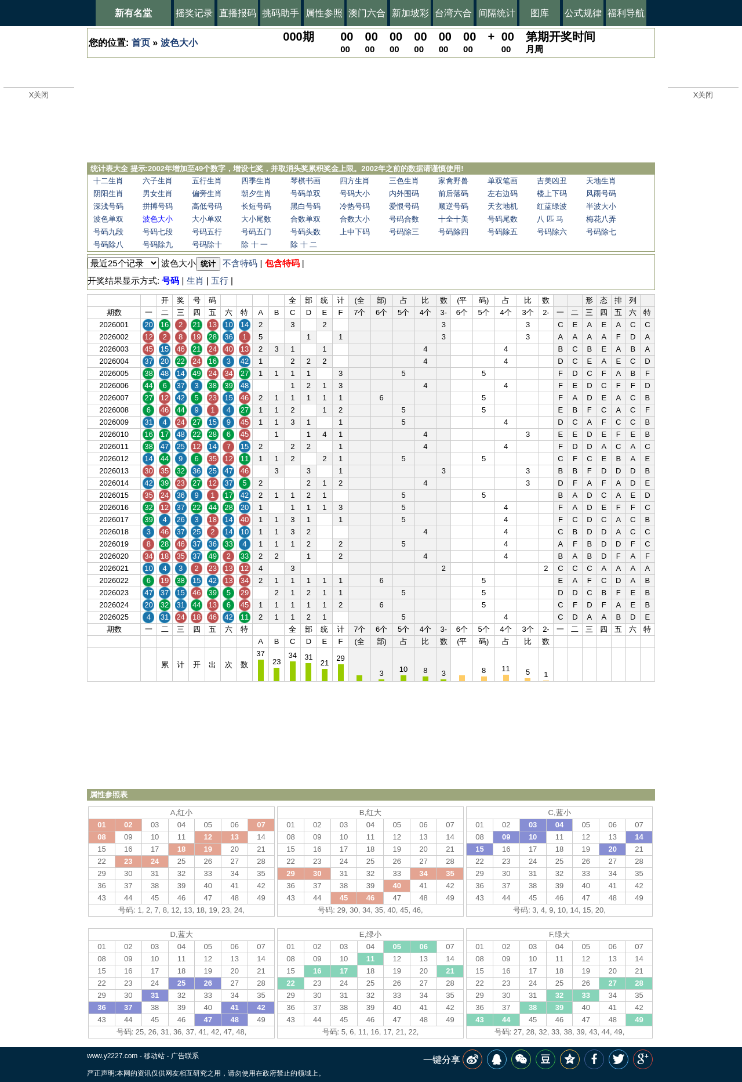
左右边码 (503, 193)
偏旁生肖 (207, 193)
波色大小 (179, 43)
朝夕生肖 (256, 193)
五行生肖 (207, 180)
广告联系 (185, 1056)
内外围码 (404, 193)
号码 (170, 280)
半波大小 (601, 206)
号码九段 (108, 231)
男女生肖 (158, 193)
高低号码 (207, 206)
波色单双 (108, 219)
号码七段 (158, 231)
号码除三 (404, 231)
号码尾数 (503, 219)
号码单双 (305, 193)
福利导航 (626, 13)
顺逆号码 (453, 206)
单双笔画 (503, 180)
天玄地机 (503, 206)
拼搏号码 (158, 206)
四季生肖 (256, 180)
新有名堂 (133, 13)
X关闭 (39, 95)
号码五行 (207, 231)
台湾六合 (453, 13)
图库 (539, 13)
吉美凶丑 (552, 180)
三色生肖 (404, 180)
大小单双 (207, 219)
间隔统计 (496, 13)
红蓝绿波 (552, 206)
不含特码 (240, 263)
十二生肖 (108, 180)
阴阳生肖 (108, 193)
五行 (219, 280)
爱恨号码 (404, 206)
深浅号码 (108, 206)
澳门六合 (366, 13)
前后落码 (453, 193)
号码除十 (207, 244)
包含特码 (282, 263)
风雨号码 (601, 193)
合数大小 (355, 219)
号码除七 (601, 231)
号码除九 (158, 244)
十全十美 (453, 219)
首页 (141, 43)
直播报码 (237, 13)
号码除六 (552, 231)
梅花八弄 (601, 219)
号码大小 (355, 193)
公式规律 (583, 13)
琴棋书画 (305, 180)
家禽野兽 (453, 180)
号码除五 (503, 231)
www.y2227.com (112, 1056)
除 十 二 (303, 244)
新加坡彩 (410, 13)
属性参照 (324, 13)
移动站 (154, 1056)
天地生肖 (601, 180)
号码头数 (305, 231)
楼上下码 (552, 193)
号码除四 (453, 231)
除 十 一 (254, 244)
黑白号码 (305, 206)
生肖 (195, 280)
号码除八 (108, 244)
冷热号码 (355, 206)
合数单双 (305, 219)
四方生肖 (355, 180)
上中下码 (355, 231)
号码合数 (404, 219)
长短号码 (256, 206)
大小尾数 (256, 219)
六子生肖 (158, 180)
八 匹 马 (550, 219)
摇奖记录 (194, 13)
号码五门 (256, 231)
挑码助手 (280, 13)
